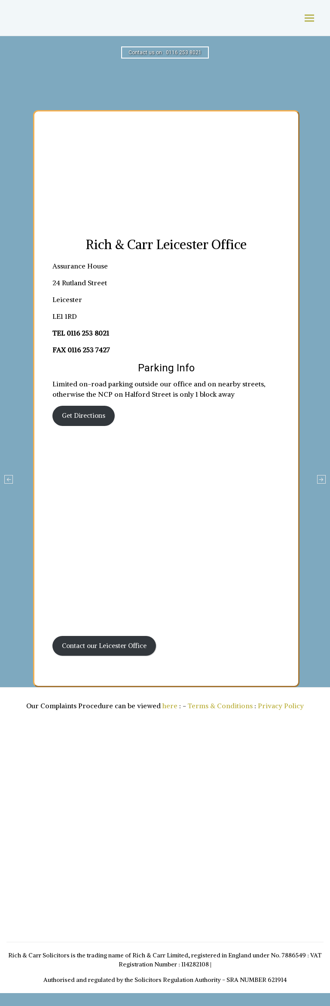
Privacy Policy (281, 705)
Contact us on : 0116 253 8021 (165, 52)
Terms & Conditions (220, 705)
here (169, 705)
